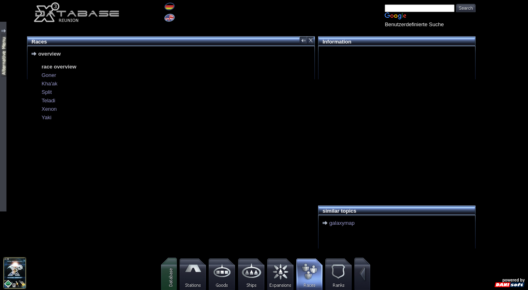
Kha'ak (49, 84)
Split (47, 92)
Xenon (49, 109)
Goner (49, 75)
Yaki (46, 117)
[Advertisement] (395, 107)
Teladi (48, 100)
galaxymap (342, 223)
